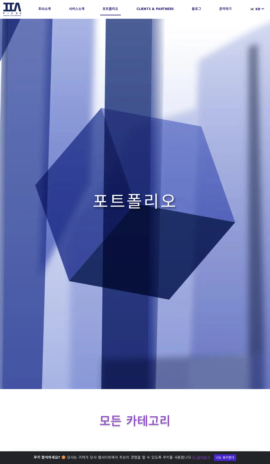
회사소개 (44, 8)
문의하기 (225, 8)
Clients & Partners (155, 8)
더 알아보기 (201, 457)
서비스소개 (77, 8)
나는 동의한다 (225, 457)
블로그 (196, 8)
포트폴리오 (110, 8)
